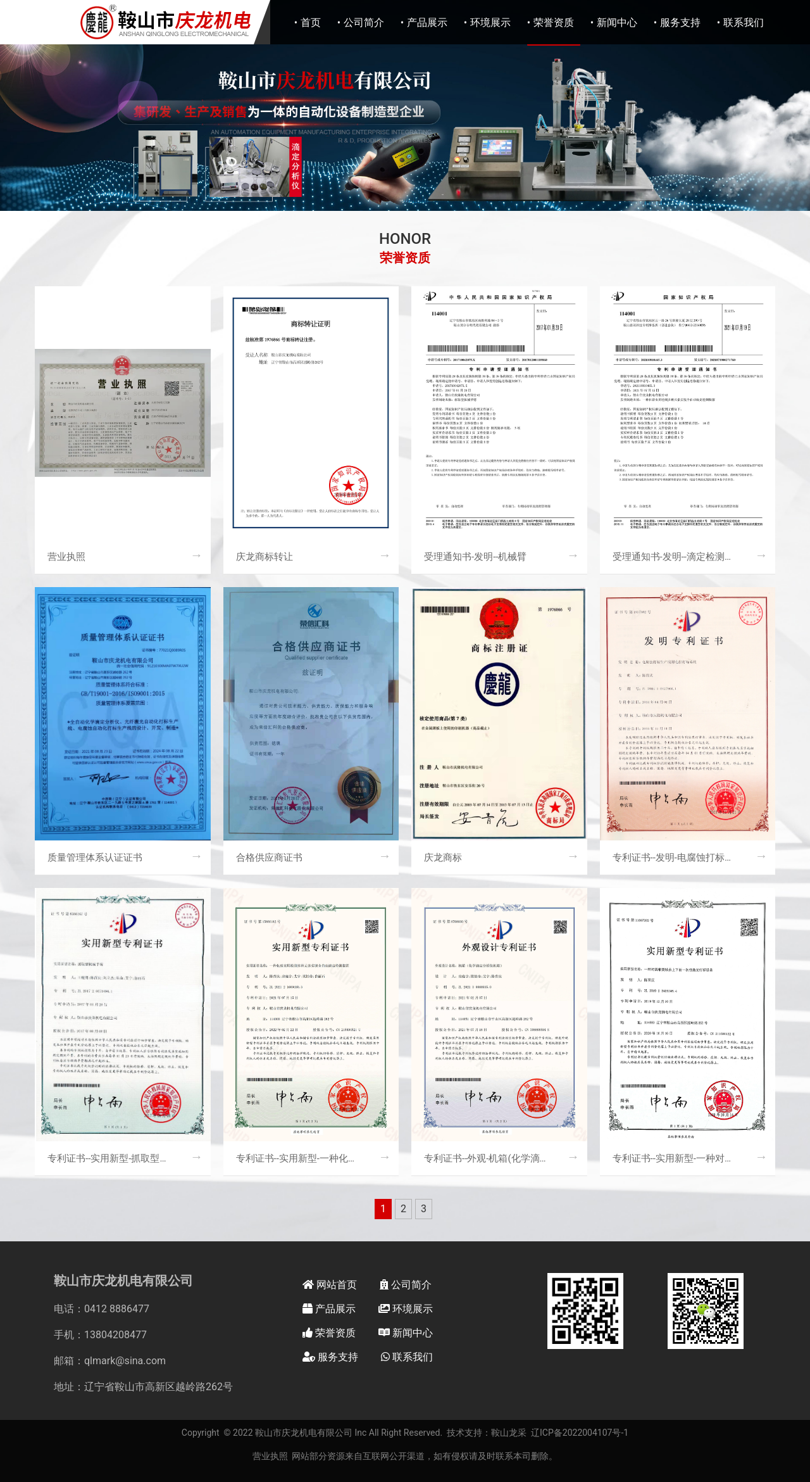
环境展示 (490, 22)
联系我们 (743, 22)
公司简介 (364, 22)
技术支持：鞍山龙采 (486, 1433)
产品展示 (427, 22)
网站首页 (329, 1285)
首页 (311, 22)
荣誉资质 (553, 22)
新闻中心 (617, 22)
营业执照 (270, 1456)
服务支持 (680, 22)
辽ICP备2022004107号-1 (579, 1433)
